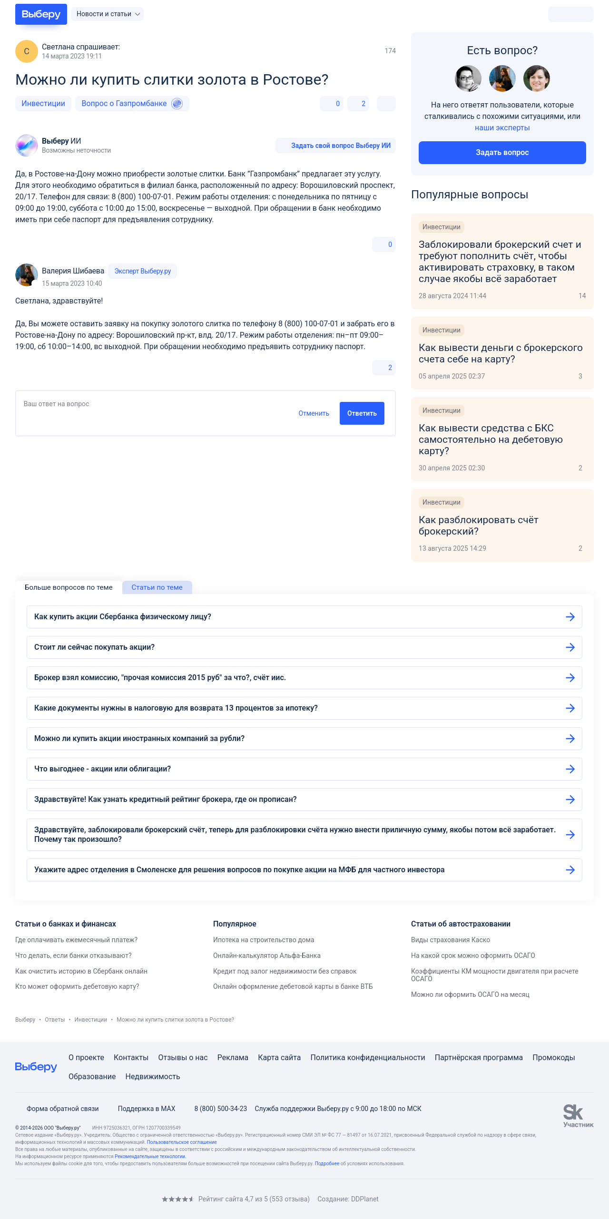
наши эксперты (502, 127)
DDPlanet (365, 1199)
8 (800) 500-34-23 (215, 1108)
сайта (291, 1057)
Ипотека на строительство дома (263, 940)
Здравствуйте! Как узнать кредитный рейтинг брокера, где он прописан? (165, 799)
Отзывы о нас (182, 1057)
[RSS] (95, 1198)
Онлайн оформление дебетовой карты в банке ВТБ (293, 986)
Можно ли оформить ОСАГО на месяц (470, 994)
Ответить (362, 413)
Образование (92, 1076)
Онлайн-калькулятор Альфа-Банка (267, 955)
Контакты (131, 1057)
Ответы (55, 1019)
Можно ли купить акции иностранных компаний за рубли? (139, 738)
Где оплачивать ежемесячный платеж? (76, 940)
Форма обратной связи (57, 1108)
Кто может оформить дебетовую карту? (77, 986)
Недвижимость (152, 1076)
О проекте (86, 1057)
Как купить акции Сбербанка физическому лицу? (122, 616)
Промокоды (553, 1057)
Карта (268, 1057)
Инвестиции (43, 103)
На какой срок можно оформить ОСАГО (473, 955)
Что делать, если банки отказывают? (73, 955)
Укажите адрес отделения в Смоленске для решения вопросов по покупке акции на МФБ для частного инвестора (239, 869)
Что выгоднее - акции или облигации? (102, 768)
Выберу (25, 1019)
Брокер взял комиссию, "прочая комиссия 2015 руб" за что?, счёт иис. (160, 677)
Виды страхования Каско (450, 940)
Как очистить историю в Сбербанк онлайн (81, 971)
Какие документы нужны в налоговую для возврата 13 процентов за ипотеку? (176, 707)
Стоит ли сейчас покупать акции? (94, 647)
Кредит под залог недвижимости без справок (285, 971)
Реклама (233, 1057)
